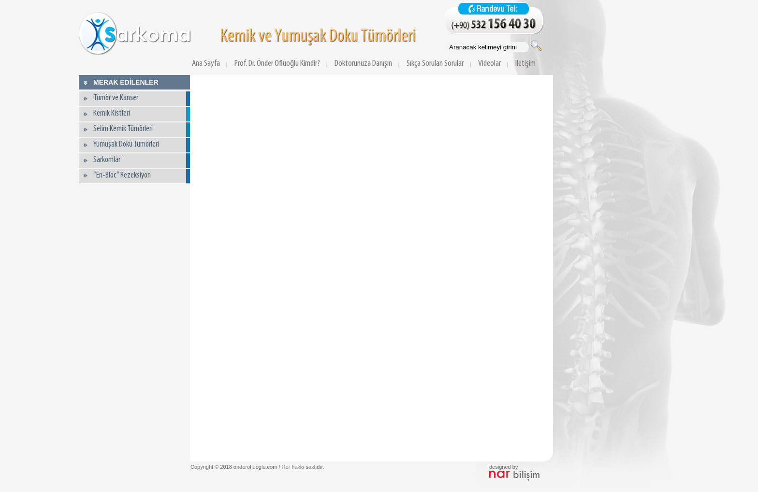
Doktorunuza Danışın (363, 63)
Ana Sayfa (206, 63)
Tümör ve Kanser (115, 98)
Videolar (489, 63)
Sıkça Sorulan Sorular (435, 63)
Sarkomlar (106, 159)
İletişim (525, 63)
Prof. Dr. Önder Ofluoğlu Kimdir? (277, 63)
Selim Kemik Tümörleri (123, 129)
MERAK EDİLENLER (126, 82)
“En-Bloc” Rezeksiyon (122, 175)
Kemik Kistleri (111, 113)
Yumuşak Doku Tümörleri (126, 144)
